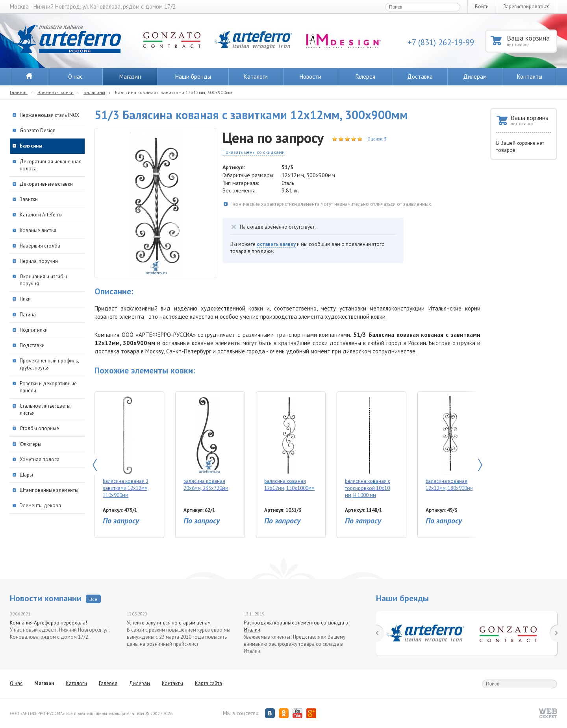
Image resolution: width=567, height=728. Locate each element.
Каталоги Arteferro (41, 214)
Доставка (420, 76)
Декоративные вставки (46, 184)
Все (93, 599)
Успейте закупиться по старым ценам (169, 622)
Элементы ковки (55, 92)
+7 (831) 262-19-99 (441, 42)
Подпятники (34, 330)
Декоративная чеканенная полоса (51, 165)
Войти (482, 6)
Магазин (130, 76)
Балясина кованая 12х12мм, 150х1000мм (289, 443)
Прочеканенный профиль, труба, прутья (49, 364)
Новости (310, 76)
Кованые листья (38, 230)
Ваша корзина (531, 40)
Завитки (29, 199)
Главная (19, 92)
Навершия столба (40, 245)
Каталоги (256, 76)
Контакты (529, 76)
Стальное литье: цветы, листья (45, 409)
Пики (25, 299)
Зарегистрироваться (526, 6)
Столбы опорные (39, 428)
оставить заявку (276, 244)
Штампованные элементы (49, 490)
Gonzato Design (38, 130)
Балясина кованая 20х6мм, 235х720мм (208, 443)
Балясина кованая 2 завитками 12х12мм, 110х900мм (127, 447)
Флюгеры (30, 444)
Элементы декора (40, 505)
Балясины (94, 92)
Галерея (365, 76)
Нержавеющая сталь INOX (49, 115)
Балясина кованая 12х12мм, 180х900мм (450, 443)
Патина (28, 314)
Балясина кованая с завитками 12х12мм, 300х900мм (173, 92)
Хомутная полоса (39, 459)
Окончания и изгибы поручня (43, 280)
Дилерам (475, 76)
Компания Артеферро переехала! (48, 622)
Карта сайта (208, 683)
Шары (26, 474)
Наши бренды (193, 76)
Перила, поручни (39, 261)
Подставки (32, 345)
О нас (75, 76)
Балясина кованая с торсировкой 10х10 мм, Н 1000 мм (369, 447)
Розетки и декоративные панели (48, 387)
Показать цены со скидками (253, 152)
